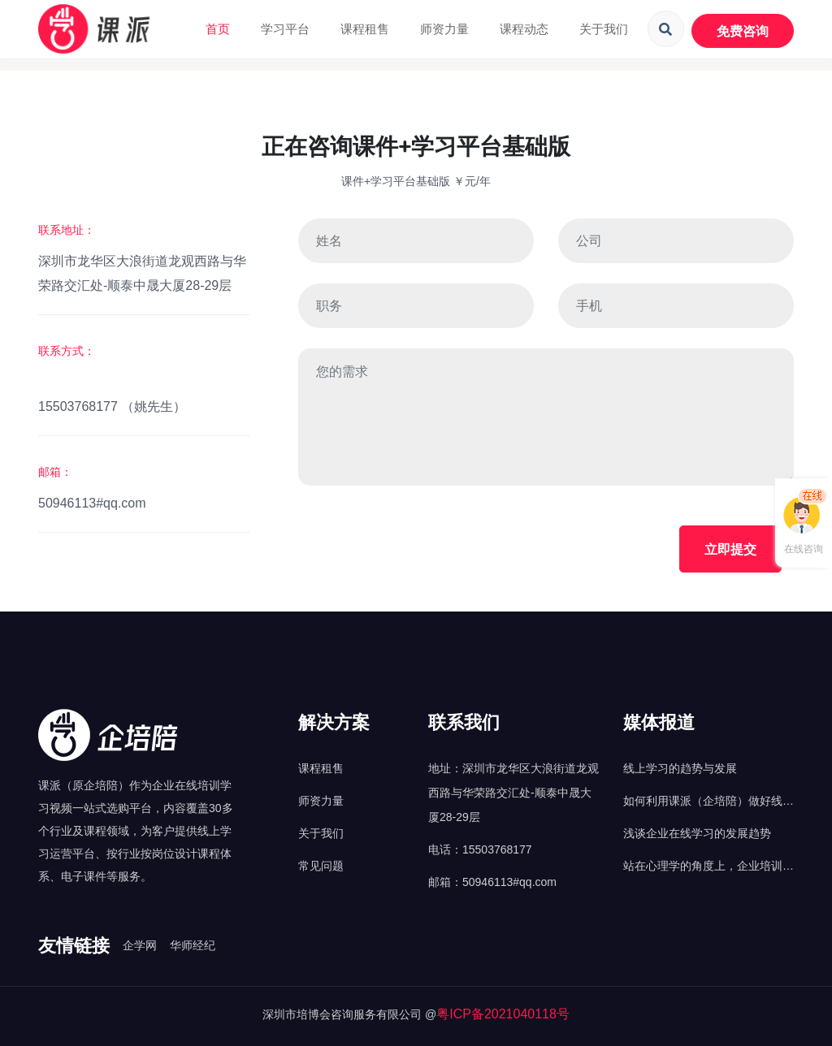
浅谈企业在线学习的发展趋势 (697, 833)
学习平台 (285, 29)
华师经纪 (192, 945)
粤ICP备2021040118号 (503, 1014)
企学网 (140, 945)
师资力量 (444, 29)
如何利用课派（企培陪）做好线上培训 (708, 803)
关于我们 (603, 29)
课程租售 (364, 29)
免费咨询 (743, 31)
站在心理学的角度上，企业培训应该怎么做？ (708, 868)
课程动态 (524, 29)
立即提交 (730, 549)
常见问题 (321, 865)
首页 (218, 29)
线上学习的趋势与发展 (680, 768)
